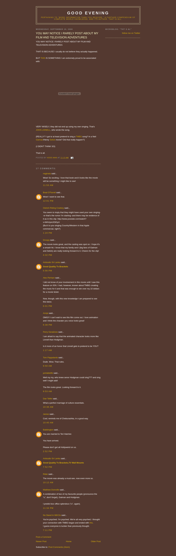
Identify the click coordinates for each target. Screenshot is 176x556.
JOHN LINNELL (43, 130)
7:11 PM (47, 530)
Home (69, 541)
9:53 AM (47, 391)
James (46, 414)
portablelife (48, 373)
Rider (45, 474)
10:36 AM (48, 407)
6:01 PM (47, 306)
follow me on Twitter (131, 33)
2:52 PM (47, 451)
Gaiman (39, 140)
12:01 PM (48, 201)
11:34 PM (48, 508)
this (91, 523)
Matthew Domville (51, 490)
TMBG (79, 136)
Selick (52, 140)
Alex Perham (49, 278)
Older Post (96, 541)
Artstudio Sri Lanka (51, 262)
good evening (88, 13)
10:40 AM (48, 422)
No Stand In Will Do (52, 515)
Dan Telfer (47, 398)
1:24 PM (47, 233)
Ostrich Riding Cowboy (53, 208)
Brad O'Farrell (49, 192)
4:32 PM (47, 255)
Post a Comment (43, 537)
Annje (45, 313)
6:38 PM (47, 325)
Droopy (46, 240)
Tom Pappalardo (50, 357)
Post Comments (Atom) (59, 547)
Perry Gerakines (50, 332)
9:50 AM (47, 366)
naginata (47, 173)
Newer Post (41, 541)
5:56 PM (47, 270)
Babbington (48, 430)
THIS (42, 58)
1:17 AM (47, 350)
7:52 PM (47, 467)
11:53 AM (48, 185)
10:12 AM (48, 482)
